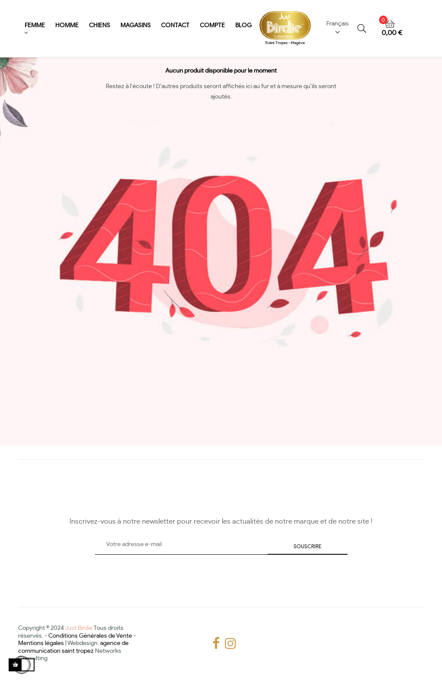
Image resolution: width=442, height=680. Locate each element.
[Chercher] (221, 116)
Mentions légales (41, 642)
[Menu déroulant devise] (340, 29)
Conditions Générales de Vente (90, 635)
